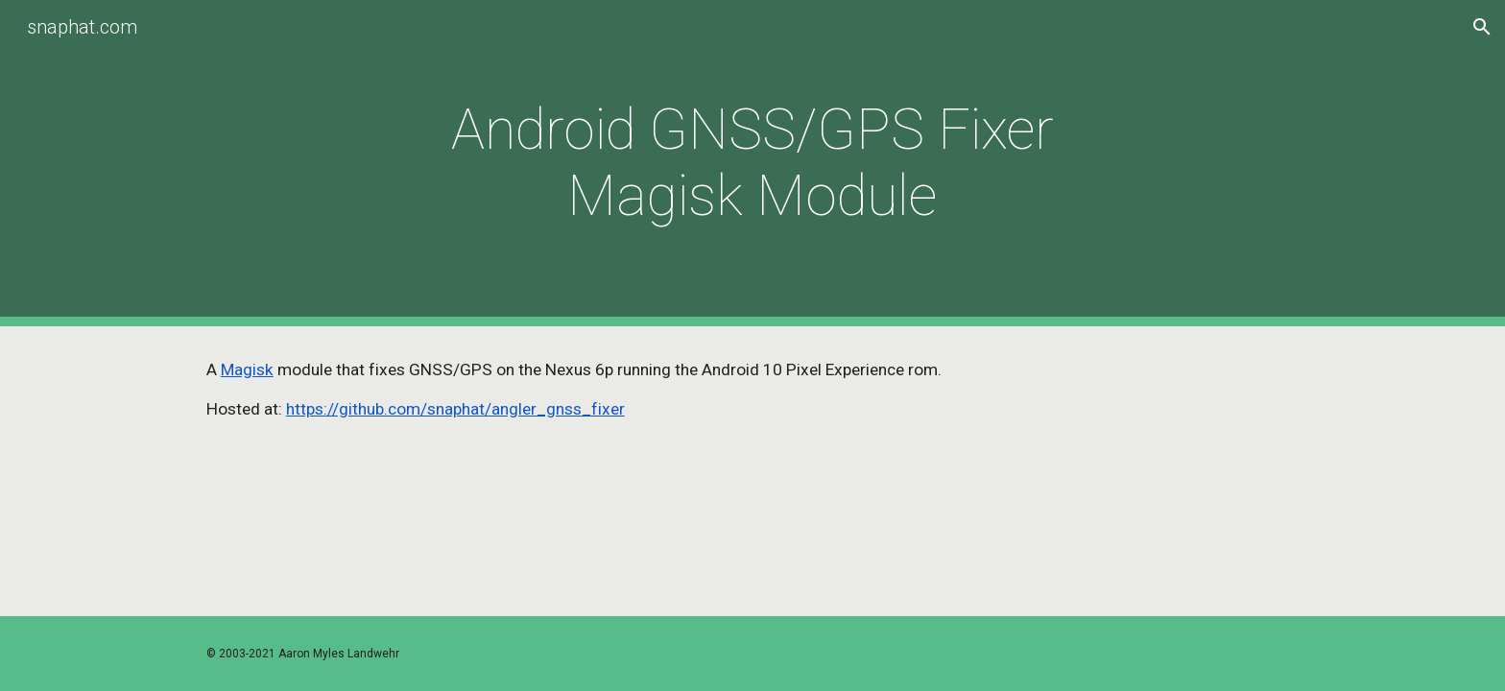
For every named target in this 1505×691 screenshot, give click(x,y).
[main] (752, 163)
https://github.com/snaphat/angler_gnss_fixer (455, 408)
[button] (1482, 27)
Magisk (247, 369)
